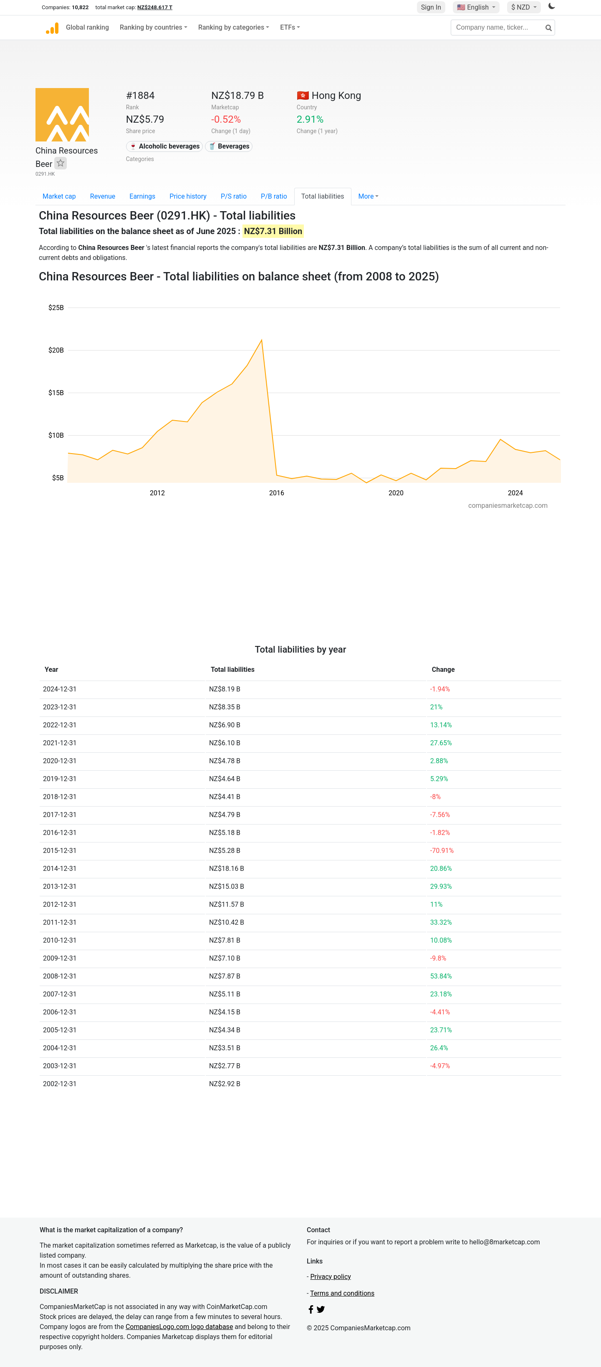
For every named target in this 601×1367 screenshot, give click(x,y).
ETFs (287, 27)
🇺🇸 (473, 7)
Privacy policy (330, 1277)
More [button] (366, 196)
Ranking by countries (151, 27)
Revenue (103, 196)
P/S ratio (234, 196)
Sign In (431, 7)
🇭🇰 (329, 95)
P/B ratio (274, 196)
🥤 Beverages (229, 146)
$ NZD (521, 7)
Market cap (59, 196)
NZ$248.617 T (154, 7)
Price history (188, 196)
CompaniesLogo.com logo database (179, 1327)
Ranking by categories (231, 27)
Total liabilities (322, 196)
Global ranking (87, 27)
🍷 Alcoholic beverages (164, 146)
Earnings (142, 196)
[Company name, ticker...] (503, 27)
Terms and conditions (342, 1293)
